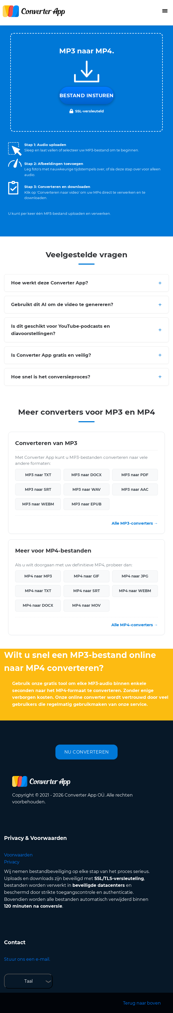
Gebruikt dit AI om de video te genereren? (62, 304)
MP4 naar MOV (86, 605)
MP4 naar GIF (86, 576)
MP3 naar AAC (134, 489)
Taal (28, 981)
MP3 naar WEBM (38, 504)
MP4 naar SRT (86, 591)
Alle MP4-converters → (134, 624)
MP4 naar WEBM (135, 591)
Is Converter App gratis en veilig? (51, 355)
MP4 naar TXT (38, 591)
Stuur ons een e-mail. (27, 959)
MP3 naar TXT (38, 475)
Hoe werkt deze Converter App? (49, 282)
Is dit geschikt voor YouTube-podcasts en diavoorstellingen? (60, 329)
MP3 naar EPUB (86, 504)
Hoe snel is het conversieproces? (50, 376)
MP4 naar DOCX (38, 605)
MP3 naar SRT (38, 489)
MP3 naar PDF (134, 475)
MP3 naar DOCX (86, 475)
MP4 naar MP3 (38, 576)
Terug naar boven (142, 1003)
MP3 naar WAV (86, 489)
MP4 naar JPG (135, 576)
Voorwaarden (18, 855)
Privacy (11, 862)
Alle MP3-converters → (135, 523)
